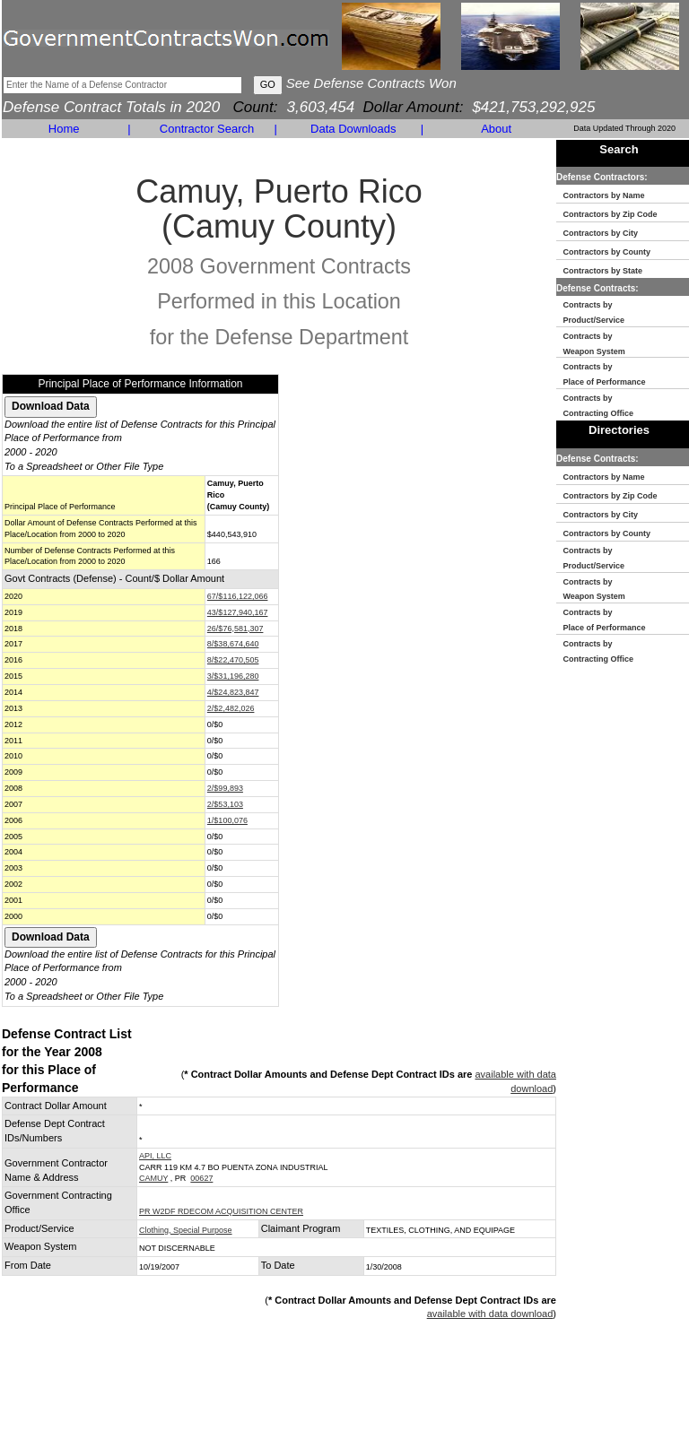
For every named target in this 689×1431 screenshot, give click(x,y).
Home (64, 128)
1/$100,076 (227, 820)
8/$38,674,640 (233, 643)
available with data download (490, 1313)
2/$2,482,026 (231, 708)
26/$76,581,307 (235, 628)
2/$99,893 (225, 788)
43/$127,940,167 (237, 612)
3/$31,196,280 (233, 676)
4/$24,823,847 (233, 692)
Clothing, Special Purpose (185, 1230)
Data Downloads (353, 128)
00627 (201, 1178)
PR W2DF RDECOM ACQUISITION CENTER (221, 1211)
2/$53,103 (225, 804)
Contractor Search (207, 128)
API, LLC (155, 1155)
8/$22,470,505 (233, 659)
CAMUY (153, 1178)
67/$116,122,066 (237, 596)
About (496, 128)
